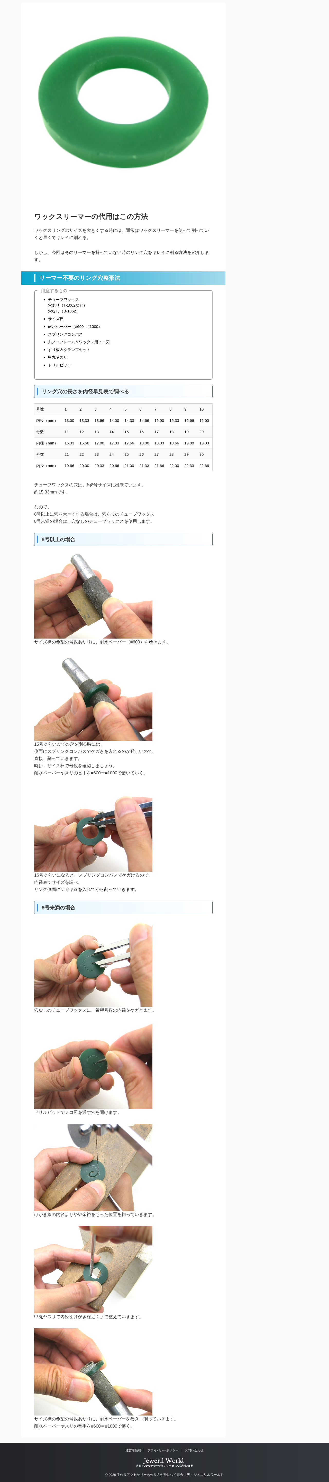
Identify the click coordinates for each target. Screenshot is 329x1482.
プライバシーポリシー (163, 1450)
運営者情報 (133, 1450)
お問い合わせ (194, 1450)
